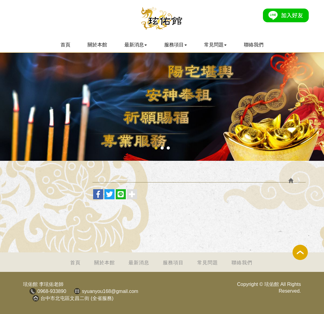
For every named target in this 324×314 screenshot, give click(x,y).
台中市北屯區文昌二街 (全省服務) (77, 298)
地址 (35, 298)
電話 (32, 291)
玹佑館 (162, 18)
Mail (77, 291)
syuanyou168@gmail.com (110, 291)
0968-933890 (52, 291)
